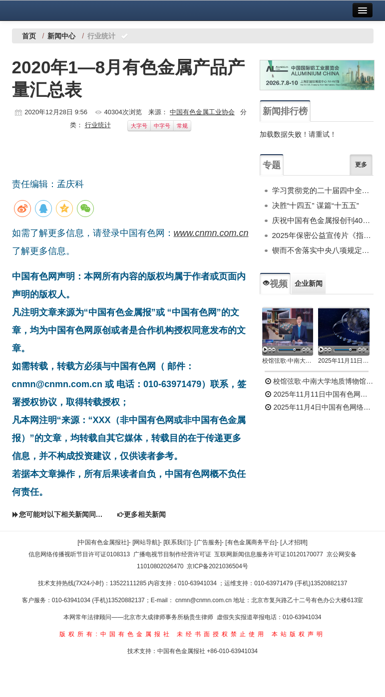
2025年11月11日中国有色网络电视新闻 (344, 360)
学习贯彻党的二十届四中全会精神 (323, 190)
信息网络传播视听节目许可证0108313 (79, 554)
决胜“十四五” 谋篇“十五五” (315, 205)
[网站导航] (146, 542)
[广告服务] (208, 542)
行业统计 (98, 125)
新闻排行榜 (285, 111)
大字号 (139, 126)
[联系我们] (177, 542)
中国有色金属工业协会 (202, 112)
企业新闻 (309, 283)
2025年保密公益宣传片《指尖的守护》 (323, 235)
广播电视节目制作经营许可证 (172, 554)
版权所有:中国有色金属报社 (115, 634)
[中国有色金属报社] (103, 542)
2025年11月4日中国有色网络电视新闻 (319, 407)
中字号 (162, 126)
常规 (182, 126)
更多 (361, 164)
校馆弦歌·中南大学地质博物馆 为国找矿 (319, 381)
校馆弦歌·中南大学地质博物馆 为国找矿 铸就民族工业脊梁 (288, 360)
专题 (272, 165)
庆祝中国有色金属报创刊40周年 (323, 220)
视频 (275, 284)
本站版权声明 (299, 634)
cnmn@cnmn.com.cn (204, 600)
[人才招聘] (294, 542)
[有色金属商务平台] (251, 542)
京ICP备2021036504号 (217, 566)
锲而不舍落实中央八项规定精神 (323, 250)
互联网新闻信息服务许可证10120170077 (268, 554)
